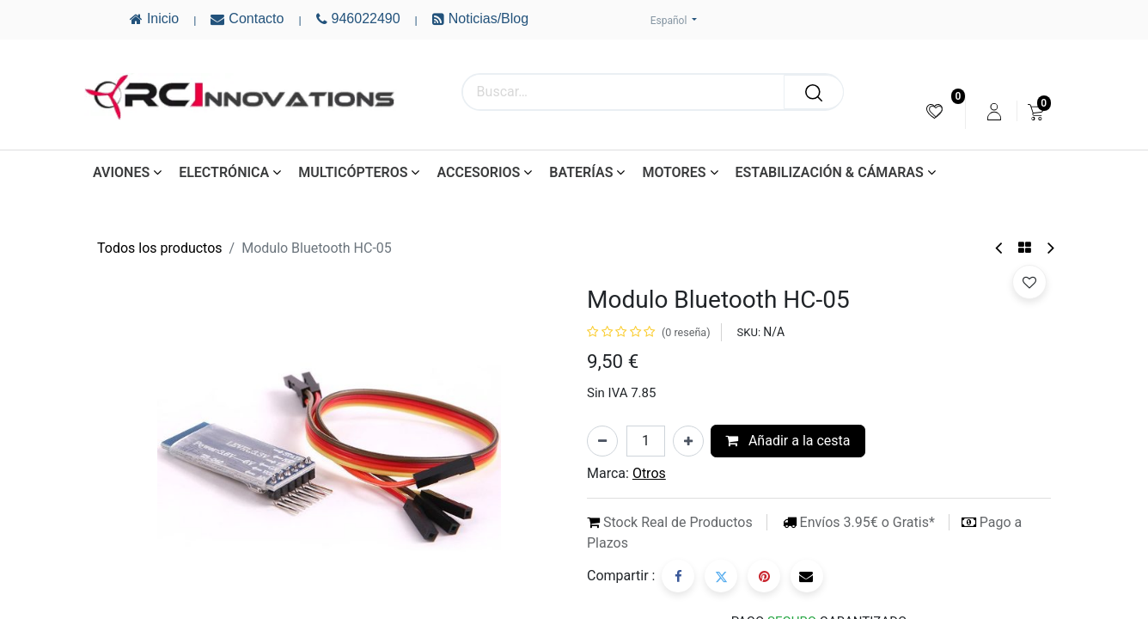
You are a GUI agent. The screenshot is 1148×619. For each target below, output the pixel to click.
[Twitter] (721, 576)
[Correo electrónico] (807, 576)
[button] (1029, 282)
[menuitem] (934, 111)
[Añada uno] (688, 441)
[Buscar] (814, 92)
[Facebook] (678, 576)
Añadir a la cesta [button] (788, 440)
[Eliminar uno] (602, 441)
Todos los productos (160, 248)
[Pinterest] (764, 576)
